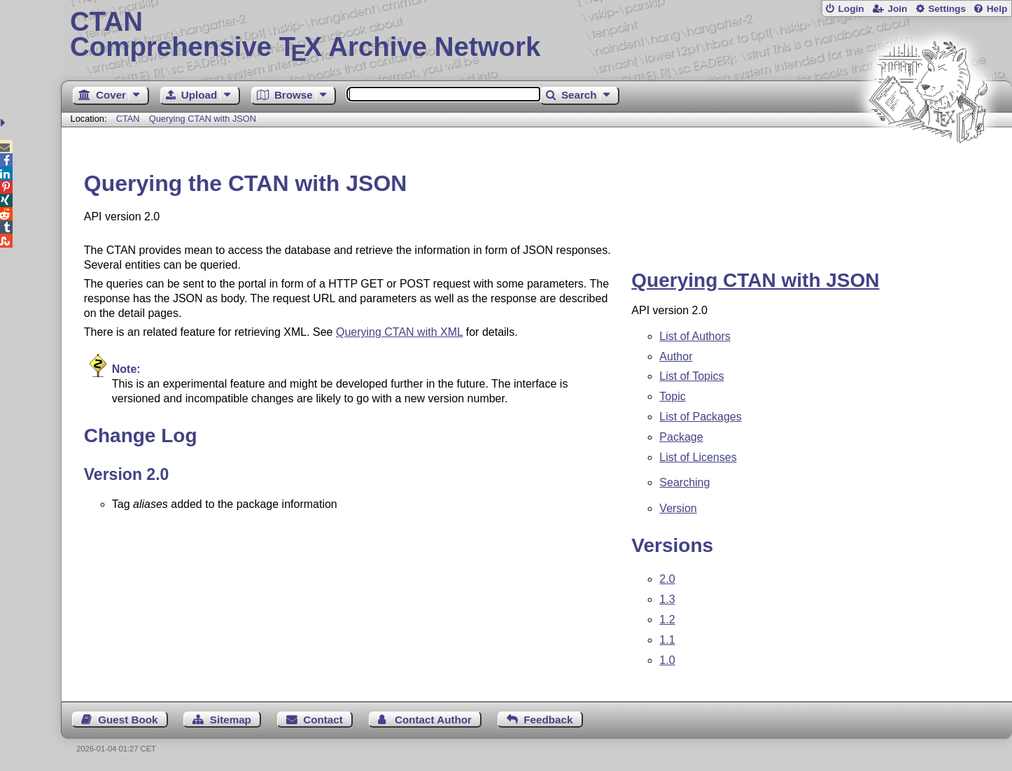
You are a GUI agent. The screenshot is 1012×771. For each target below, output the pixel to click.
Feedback (547, 720)
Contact (323, 720)
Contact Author (433, 720)
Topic (672, 396)
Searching (684, 482)
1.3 (667, 599)
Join (897, 8)
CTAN (128, 118)
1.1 (667, 640)
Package (681, 437)
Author (675, 356)
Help (997, 8)
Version (677, 508)
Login (851, 8)
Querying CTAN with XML (399, 332)
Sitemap (230, 720)
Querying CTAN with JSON (202, 118)
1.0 (667, 660)
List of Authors (694, 336)
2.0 (667, 579)
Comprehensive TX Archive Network (536, 35)
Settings (947, 8)
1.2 (667, 619)
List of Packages (700, 417)
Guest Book (127, 720)
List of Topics (691, 376)
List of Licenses (697, 457)
